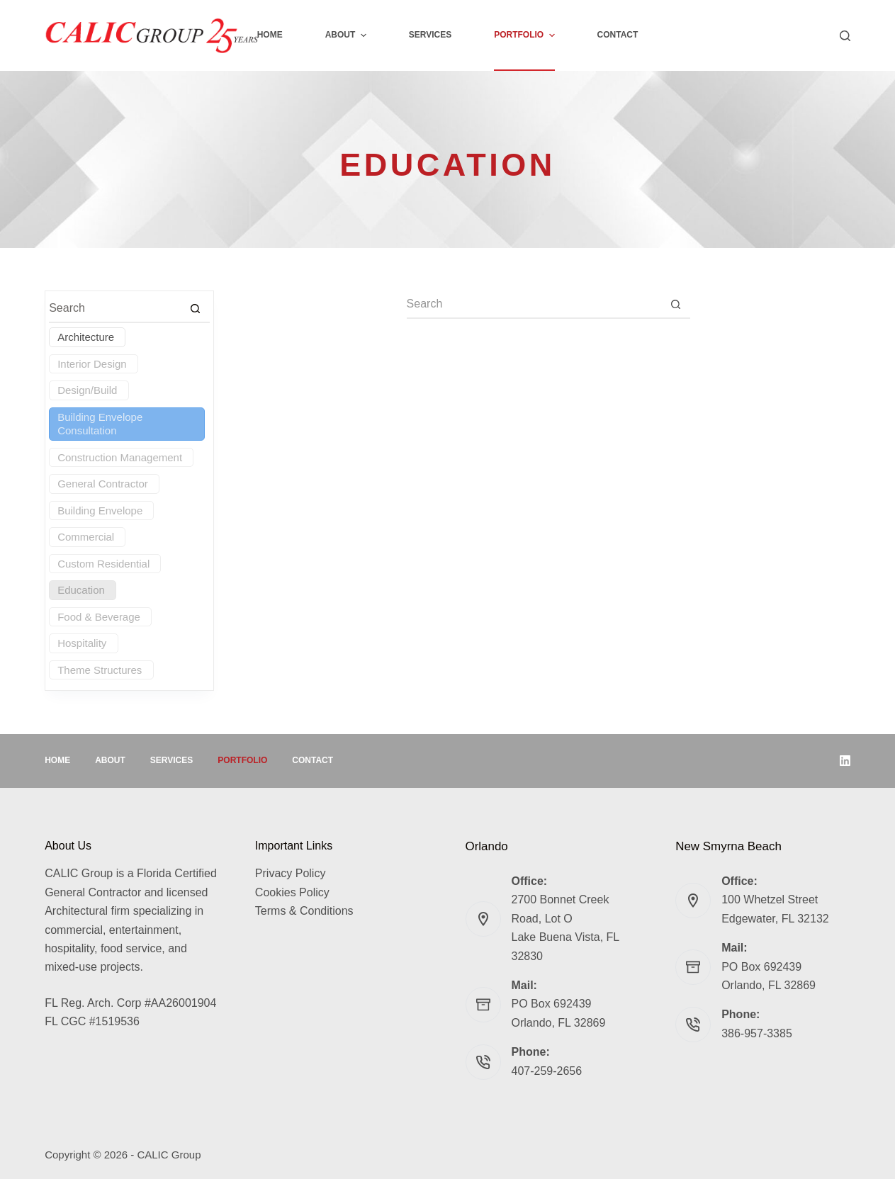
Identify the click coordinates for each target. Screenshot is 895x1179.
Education (81, 590)
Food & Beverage (98, 617)
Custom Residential (103, 564)
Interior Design (92, 364)
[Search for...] (534, 304)
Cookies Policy (292, 892)
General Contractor (102, 484)
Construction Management (119, 457)
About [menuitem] (347, 35)
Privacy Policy (290, 873)
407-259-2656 (547, 1071)
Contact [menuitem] (617, 35)
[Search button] (676, 304)
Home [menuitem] (270, 35)
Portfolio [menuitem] (526, 35)
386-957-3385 (756, 1033)
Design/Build (87, 390)
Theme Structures (99, 670)
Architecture (85, 337)
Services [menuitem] (430, 35)
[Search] (845, 35)
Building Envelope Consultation (99, 424)
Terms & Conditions (304, 911)
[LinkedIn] (845, 760)
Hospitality (81, 643)
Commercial (85, 537)
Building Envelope (99, 510)
